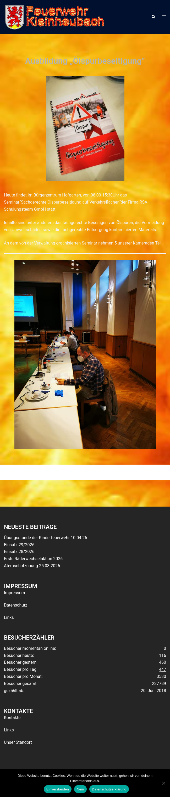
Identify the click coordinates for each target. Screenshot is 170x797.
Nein (80, 789)
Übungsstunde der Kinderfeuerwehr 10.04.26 (45, 537)
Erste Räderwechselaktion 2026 (33, 558)
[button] (153, 17)
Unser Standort (18, 742)
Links (9, 617)
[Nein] (163, 783)
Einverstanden (57, 789)
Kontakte (12, 717)
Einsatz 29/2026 (19, 544)
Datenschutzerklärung (109, 789)
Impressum (14, 592)
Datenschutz (15, 605)
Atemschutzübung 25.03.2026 (32, 565)
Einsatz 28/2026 (19, 551)
